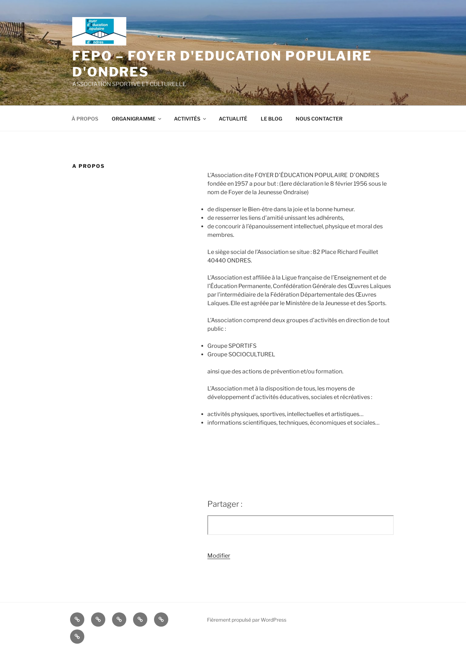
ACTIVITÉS (190, 119)
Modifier (218, 555)
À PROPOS (85, 119)
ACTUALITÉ (233, 119)
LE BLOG (271, 119)
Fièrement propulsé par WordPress (246, 620)
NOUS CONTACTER (319, 119)
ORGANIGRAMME (137, 119)
